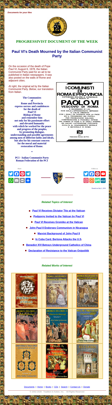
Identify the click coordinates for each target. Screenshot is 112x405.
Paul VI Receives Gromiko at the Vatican (59, 222)
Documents (29, 387)
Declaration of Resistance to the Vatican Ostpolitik (58, 250)
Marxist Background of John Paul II (58, 233)
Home (40, 387)
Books (48, 387)
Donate (86, 387)
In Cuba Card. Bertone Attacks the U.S (58, 239)
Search (64, 387)
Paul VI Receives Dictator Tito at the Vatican (58, 210)
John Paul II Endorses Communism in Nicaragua (59, 227)
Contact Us (75, 387)
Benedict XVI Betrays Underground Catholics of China (58, 245)
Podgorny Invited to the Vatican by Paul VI (58, 216)
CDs (56, 387)
